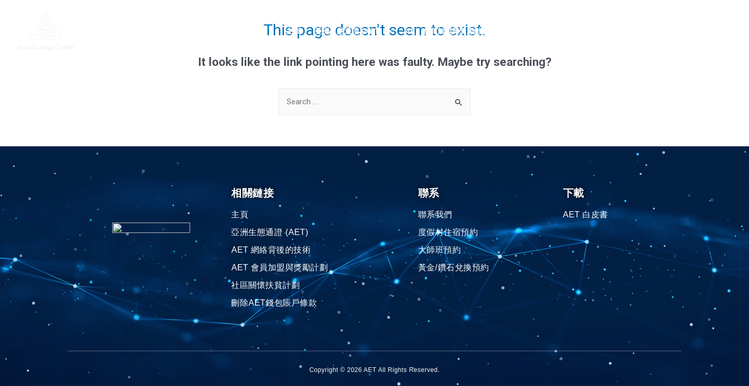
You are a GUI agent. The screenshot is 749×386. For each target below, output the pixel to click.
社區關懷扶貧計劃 (542, 31)
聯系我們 (653, 31)
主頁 (293, 31)
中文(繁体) (704, 31)
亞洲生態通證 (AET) (353, 31)
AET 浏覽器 (605, 31)
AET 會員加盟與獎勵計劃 (452, 31)
